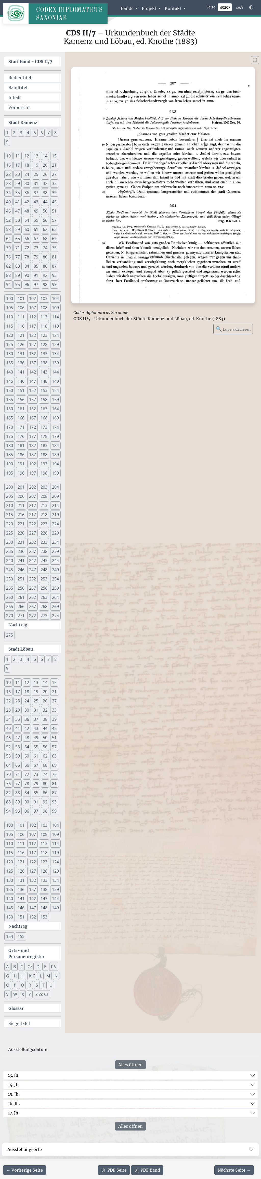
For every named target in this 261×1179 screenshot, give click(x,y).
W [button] (15, 994)
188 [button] (44, 454)
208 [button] (44, 496)
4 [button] (28, 132)
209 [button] (55, 496)
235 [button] (9, 551)
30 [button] (26, 183)
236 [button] (21, 551)
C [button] (21, 967)
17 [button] (17, 165)
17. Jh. (13, 1112)
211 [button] (21, 505)
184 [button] (55, 445)
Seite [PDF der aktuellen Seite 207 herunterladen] (114, 1170)
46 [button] (8, 211)
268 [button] (44, 606)
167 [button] (32, 418)
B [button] (14, 967)
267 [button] (32, 606)
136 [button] (21, 363)
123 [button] (44, 335)
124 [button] (55, 335)
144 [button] (55, 372)
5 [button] (35, 132)
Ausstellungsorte (24, 1149)
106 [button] (21, 308)
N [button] (56, 976)
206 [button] (21, 496)
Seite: (211, 7)
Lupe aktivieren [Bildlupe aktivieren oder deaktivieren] (233, 329)
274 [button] (55, 615)
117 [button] (32, 326)
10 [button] (8, 156)
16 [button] (8, 165)
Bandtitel (17, 87)
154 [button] (55, 390)
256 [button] (21, 588)
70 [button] (8, 248)
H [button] (15, 976)
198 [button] (44, 473)
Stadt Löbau (20, 649)
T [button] (44, 985)
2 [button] (14, 132)
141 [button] (21, 372)
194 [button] (55, 464)
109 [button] (55, 308)
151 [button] (21, 390)
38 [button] (45, 192)
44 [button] (45, 202)
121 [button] (21, 335)
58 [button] (8, 229)
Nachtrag (17, 624)
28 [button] (8, 183)
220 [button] (9, 524)
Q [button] (22, 985)
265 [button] (9, 606)
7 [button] (48, 132)
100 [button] (9, 298)
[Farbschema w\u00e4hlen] (251, 7)
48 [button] (26, 211)
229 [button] (55, 533)
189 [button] (55, 454)
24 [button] (26, 174)
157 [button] (32, 399)
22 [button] (8, 174)
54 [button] (26, 220)
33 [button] (54, 183)
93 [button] (54, 275)
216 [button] (21, 514)
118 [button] (44, 326)
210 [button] (9, 505)
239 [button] (55, 551)
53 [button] (17, 220)
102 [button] (32, 298)
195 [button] (9, 473)
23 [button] (17, 174)
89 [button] (17, 275)
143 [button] (44, 372)
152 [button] (32, 390)
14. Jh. (14, 1084)
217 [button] (32, 514)
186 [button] (21, 454)
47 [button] (17, 211)
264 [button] (55, 597)
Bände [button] (128, 8)
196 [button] (21, 473)
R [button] (30, 985)
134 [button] (55, 353)
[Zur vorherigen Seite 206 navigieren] (24, 1170)
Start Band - (30, 61)
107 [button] (32, 308)
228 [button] (44, 533)
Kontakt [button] (173, 8)
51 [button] (54, 211)
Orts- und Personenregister (26, 953)
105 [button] (9, 308)
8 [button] (55, 132)
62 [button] (45, 229)
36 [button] (26, 192)
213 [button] (44, 505)
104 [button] (55, 298)
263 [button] (44, 597)
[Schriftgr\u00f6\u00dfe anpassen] (239, 7)
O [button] (7, 985)
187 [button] (32, 454)
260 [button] (9, 597)
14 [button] (45, 156)
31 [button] (36, 183)
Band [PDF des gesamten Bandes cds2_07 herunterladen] (147, 1170)
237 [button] (32, 551)
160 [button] (9, 409)
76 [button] (8, 257)
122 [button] (32, 335)
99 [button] (54, 284)
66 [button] (26, 238)
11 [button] (17, 156)
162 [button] (32, 409)
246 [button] (21, 570)
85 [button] (36, 266)
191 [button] (21, 464)
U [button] (51, 985)
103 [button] (44, 298)
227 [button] (32, 533)
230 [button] (9, 542)
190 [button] (9, 464)
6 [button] (42, 132)
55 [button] (36, 220)
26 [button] (45, 174)
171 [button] (21, 427)
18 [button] (26, 165)
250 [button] (9, 579)
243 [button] (44, 560)
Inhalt (14, 97)
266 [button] (21, 606)
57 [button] (54, 220)
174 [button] (55, 427)
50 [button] (45, 211)
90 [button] (26, 275)
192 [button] (32, 464)
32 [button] (45, 183)
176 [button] (21, 436)
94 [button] (8, 284)
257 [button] (32, 588)
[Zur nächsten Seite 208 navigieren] (234, 1170)
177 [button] (32, 436)
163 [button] (44, 409)
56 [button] (45, 220)
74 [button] (45, 248)
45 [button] (54, 202)
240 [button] (9, 560)
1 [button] (7, 132)
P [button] (15, 985)
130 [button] (9, 353)
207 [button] (32, 496)
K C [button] (32, 976)
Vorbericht (19, 107)
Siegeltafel (19, 1023)
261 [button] (21, 597)
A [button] (7, 967)
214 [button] (55, 505)
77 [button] (17, 257)
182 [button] (32, 445)
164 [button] (55, 409)
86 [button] (45, 266)
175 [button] (9, 436)
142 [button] (32, 372)
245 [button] (9, 570)
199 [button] (55, 473)
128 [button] (44, 344)
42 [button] (26, 202)
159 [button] (55, 399)
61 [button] (36, 229)
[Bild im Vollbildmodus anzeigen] (255, 60)
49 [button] (36, 211)
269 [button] (55, 606)
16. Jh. (14, 1103)
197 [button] (32, 473)
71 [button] (17, 248)
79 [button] (36, 257)
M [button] (48, 976)
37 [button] (36, 192)
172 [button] (32, 427)
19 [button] (36, 165)
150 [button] (9, 390)
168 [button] (44, 418)
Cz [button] (30, 967)
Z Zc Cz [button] (41, 994)
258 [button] (44, 588)
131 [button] (21, 353)
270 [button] (9, 615)
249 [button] (55, 570)
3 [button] (21, 132)
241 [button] (21, 560)
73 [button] (36, 248)
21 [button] (54, 165)
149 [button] (55, 381)
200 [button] (9, 487)
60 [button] (26, 229)
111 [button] (21, 317)
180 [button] (9, 445)
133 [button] (44, 353)
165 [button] (9, 418)
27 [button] (54, 174)
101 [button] (21, 298)
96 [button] (26, 284)
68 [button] (45, 238)
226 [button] (21, 533)
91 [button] (36, 275)
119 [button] (55, 326)
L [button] (41, 976)
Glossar (16, 1008)
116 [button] (21, 326)
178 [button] (44, 436)
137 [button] (32, 363)
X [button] (23, 994)
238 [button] (44, 551)
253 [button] (44, 579)
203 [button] (44, 487)
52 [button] (8, 220)
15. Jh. (14, 1094)
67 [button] (36, 238)
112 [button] (32, 317)
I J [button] (22, 976)
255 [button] (9, 588)
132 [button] (32, 353)
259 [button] (55, 588)
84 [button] (26, 266)
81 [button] (54, 257)
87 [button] (54, 266)
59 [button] (17, 229)
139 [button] (55, 363)
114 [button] (55, 317)
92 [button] (45, 275)
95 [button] (17, 284)
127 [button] (32, 344)
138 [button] (44, 363)
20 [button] (45, 165)
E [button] (45, 967)
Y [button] (30, 994)
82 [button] (8, 266)
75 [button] (54, 248)
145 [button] (9, 381)
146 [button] (21, 381)
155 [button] (9, 399)
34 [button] (8, 192)
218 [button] (44, 514)
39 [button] (54, 192)
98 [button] (45, 284)
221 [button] (21, 524)
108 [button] (44, 308)
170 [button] (9, 427)
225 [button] (9, 533)
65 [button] (17, 238)
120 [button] (9, 335)
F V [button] (54, 967)
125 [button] (9, 344)
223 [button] (44, 524)
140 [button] (9, 372)
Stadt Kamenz (22, 122)
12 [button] (26, 156)
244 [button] (55, 560)
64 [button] (8, 238)
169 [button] (55, 418)
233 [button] (44, 542)
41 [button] (17, 202)
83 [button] (17, 266)
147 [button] (32, 381)
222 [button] (32, 524)
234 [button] (55, 542)
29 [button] (17, 183)
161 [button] (21, 409)
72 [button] (26, 248)
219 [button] (55, 514)
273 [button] (44, 615)
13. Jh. (13, 1075)
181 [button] (21, 445)
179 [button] (55, 436)
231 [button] (21, 542)
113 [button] (44, 317)
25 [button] (36, 174)
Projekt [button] (150, 8)
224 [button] (55, 524)
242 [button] (32, 560)
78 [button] (26, 257)
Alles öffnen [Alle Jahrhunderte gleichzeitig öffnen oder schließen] (130, 1064)
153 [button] (44, 390)
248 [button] (44, 570)
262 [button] (32, 597)
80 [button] (45, 257)
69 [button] (54, 238)
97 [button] (36, 284)
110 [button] (9, 317)
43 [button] (36, 202)
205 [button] (9, 496)
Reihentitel (19, 77)
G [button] (7, 976)
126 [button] (21, 344)
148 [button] (44, 381)
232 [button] (32, 542)
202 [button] (32, 487)
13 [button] (36, 156)
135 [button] (9, 363)
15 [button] (54, 156)
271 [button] (21, 615)
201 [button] (21, 487)
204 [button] (55, 487)
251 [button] (21, 579)
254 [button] (55, 579)
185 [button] (9, 454)
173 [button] (44, 427)
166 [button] (21, 418)
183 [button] (44, 445)
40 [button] (8, 202)
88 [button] (8, 275)
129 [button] (55, 344)
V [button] (7, 994)
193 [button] (44, 464)
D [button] (38, 967)
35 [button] (17, 192)
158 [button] (44, 399)
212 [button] (32, 505)
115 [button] (9, 326)
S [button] (37, 985)
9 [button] (7, 142)
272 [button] (32, 615)
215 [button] (9, 514)
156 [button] (21, 399)
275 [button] (9, 635)
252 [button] (32, 579)
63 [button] (54, 229)
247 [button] (32, 570)
